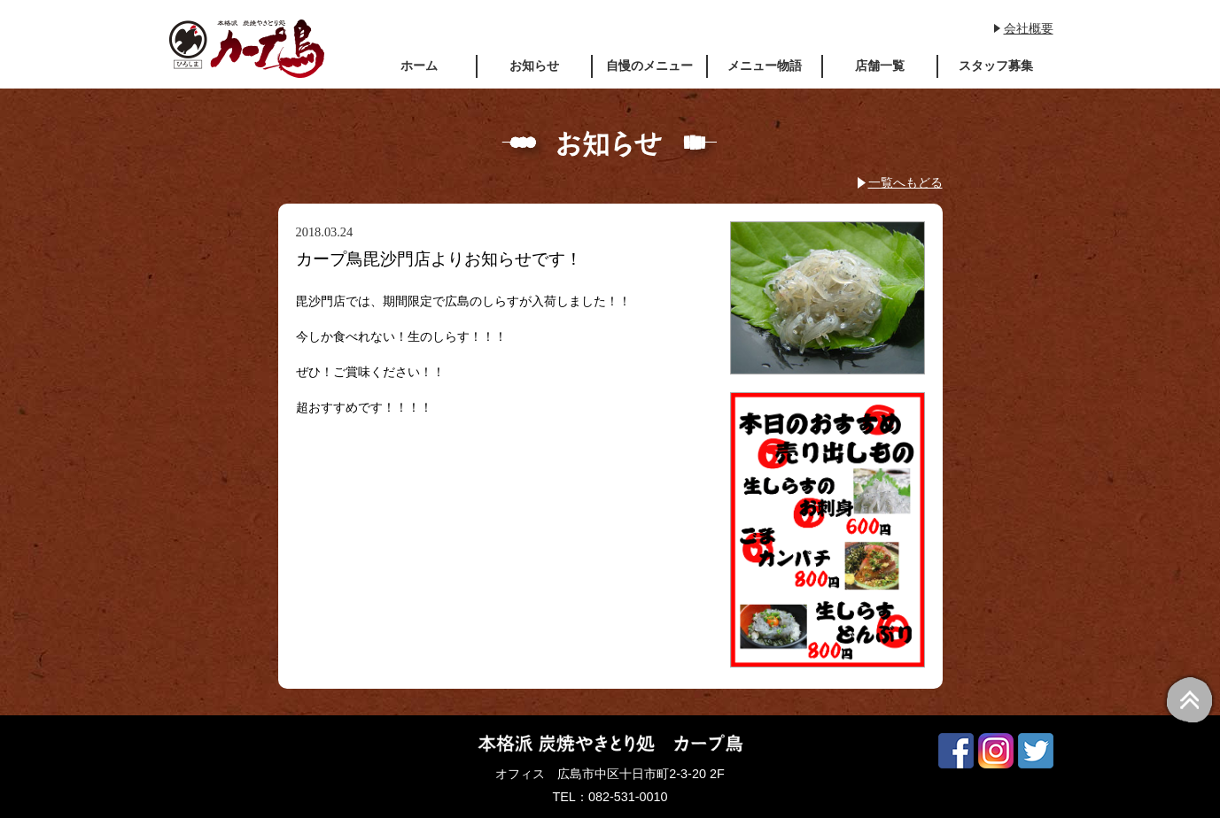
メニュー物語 (764, 65)
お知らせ (534, 65)
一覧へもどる (905, 182)
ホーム (419, 65)
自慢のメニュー (649, 65)
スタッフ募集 (996, 65)
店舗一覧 (880, 65)
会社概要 (1028, 28)
